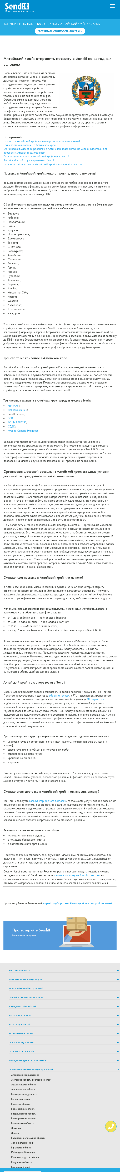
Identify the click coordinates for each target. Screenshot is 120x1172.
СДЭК (11, 426)
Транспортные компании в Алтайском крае (29, 145)
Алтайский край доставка (25, 1075)
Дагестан (16, 1128)
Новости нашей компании (26, 988)
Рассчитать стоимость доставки (60, 31)
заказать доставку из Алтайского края (76, 875)
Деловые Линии (17, 410)
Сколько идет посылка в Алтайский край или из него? (36, 156)
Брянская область (20, 1104)
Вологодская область (22, 1123)
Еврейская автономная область (28, 1138)
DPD (10, 418)
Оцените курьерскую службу (26, 997)
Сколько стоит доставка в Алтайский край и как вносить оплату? (42, 164)
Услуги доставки (19, 1024)
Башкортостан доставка (24, 1094)
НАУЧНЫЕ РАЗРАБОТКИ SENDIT (25, 979)
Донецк (15, 1133)
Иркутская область (21, 1147)
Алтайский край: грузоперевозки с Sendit (28, 160)
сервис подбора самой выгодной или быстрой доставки (77, 903)
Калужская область (21, 1162)
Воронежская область (22, 1109)
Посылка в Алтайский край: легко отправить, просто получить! (41, 141)
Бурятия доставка (20, 1099)
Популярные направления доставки (30, 24)
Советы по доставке (21, 1042)
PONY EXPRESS (17, 422)
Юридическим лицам (22, 1006)
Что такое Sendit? (19, 970)
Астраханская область (23, 1089)
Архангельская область (23, 1084)
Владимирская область (23, 1113)
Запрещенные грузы (21, 1033)
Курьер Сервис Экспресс (23, 431)
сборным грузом (59, 695)
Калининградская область (25, 1157)
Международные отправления (27, 1060)
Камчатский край (20, 1167)
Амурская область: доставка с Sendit (31, 1079)
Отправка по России (21, 1051)
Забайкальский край (22, 1142)
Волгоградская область (23, 1118)
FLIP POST (13, 406)
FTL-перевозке (95, 699)
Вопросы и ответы (20, 1015)
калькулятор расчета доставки (47, 801)
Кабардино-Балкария (23, 1152)
